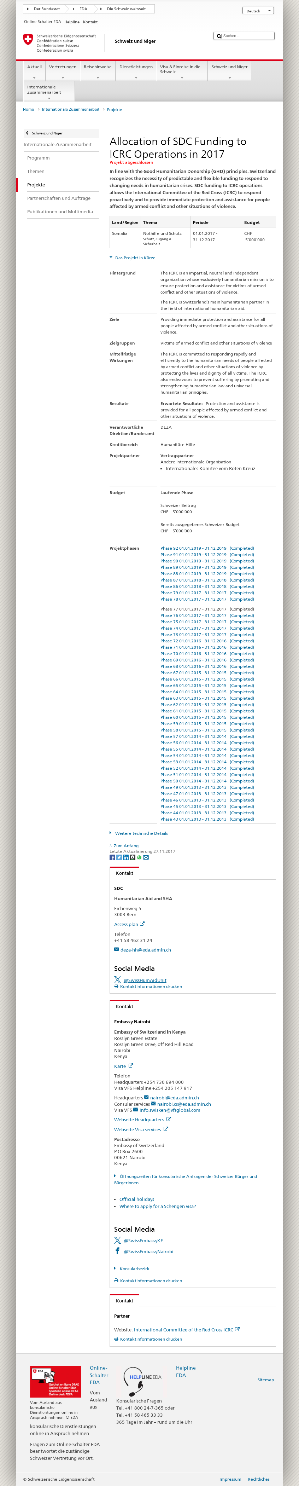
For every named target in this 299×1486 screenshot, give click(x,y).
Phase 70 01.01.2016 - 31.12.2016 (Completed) (207, 653)
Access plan (129, 924)
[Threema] (133, 857)
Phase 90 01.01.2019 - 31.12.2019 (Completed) (207, 561)
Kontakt (121, 873)
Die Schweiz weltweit (126, 9)
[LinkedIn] (126, 857)
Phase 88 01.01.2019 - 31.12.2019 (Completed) (207, 573)
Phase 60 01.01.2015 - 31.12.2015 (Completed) (207, 717)
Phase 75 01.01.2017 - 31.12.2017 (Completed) (207, 621)
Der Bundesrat (47, 9)
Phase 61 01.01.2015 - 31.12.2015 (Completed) (207, 711)
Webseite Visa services (141, 1129)
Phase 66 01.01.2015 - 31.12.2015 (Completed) (207, 679)
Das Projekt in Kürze (135, 257)
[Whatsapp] (139, 857)
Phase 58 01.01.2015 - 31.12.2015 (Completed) (207, 730)
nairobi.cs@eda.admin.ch (184, 1104)
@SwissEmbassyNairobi (149, 1251)
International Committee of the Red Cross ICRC (187, 1329)
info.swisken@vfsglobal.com (170, 1110)
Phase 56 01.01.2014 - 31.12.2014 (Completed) (207, 742)
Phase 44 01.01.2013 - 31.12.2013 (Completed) (207, 812)
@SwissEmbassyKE (143, 1240)
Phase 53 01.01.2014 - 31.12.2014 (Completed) (207, 761)
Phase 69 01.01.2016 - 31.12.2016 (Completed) (207, 660)
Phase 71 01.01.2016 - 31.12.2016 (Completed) (207, 647)
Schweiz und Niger (229, 72)
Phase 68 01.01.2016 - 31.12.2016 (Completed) (207, 666)
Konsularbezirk (134, 1268)
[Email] (146, 857)
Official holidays (136, 1199)
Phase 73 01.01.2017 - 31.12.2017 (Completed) (207, 634)
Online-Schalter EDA (99, 1375)
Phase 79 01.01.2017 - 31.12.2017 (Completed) (207, 592)
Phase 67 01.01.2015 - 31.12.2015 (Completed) (207, 672)
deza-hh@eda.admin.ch (146, 950)
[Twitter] (119, 857)
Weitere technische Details (141, 833)
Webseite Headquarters (142, 1119)
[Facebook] (113, 857)
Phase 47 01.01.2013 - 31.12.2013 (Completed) (207, 793)
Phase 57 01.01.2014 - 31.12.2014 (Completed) (207, 736)
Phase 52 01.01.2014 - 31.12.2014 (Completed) (207, 768)
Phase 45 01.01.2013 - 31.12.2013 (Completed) (207, 806)
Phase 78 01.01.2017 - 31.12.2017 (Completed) (207, 599)
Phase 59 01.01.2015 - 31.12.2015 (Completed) (207, 723)
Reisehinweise (98, 72)
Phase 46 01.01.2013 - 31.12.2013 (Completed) (207, 800)
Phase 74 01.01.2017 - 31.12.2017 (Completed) (207, 628)
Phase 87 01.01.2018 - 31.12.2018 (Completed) (207, 580)
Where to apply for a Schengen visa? (157, 1206)
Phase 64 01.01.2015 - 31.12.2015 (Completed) (207, 691)
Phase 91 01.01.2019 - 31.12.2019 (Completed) (207, 554)
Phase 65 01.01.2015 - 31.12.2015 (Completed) (207, 685)
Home (28, 109)
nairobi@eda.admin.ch (174, 1097)
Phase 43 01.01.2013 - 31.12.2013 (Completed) (207, 819)
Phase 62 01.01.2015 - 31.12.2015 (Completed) (207, 704)
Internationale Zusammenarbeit (49, 92)
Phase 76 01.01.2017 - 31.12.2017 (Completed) (207, 615)
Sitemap (266, 1379)
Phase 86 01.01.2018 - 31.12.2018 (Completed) (207, 586)
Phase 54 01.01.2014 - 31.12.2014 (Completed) (207, 755)
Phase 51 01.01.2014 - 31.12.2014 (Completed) (207, 774)
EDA (83, 9)
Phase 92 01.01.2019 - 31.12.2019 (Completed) (207, 548)
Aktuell (34, 72)
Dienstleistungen (136, 72)
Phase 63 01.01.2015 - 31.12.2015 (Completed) (207, 698)
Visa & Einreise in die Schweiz (182, 72)
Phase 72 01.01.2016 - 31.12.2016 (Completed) (207, 640)
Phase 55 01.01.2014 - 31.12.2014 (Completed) (207, 749)
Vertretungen (63, 72)
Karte (123, 1066)
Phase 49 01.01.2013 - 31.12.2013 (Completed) (207, 787)
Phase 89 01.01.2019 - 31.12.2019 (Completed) (207, 567)
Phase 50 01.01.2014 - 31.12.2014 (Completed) (207, 781)
